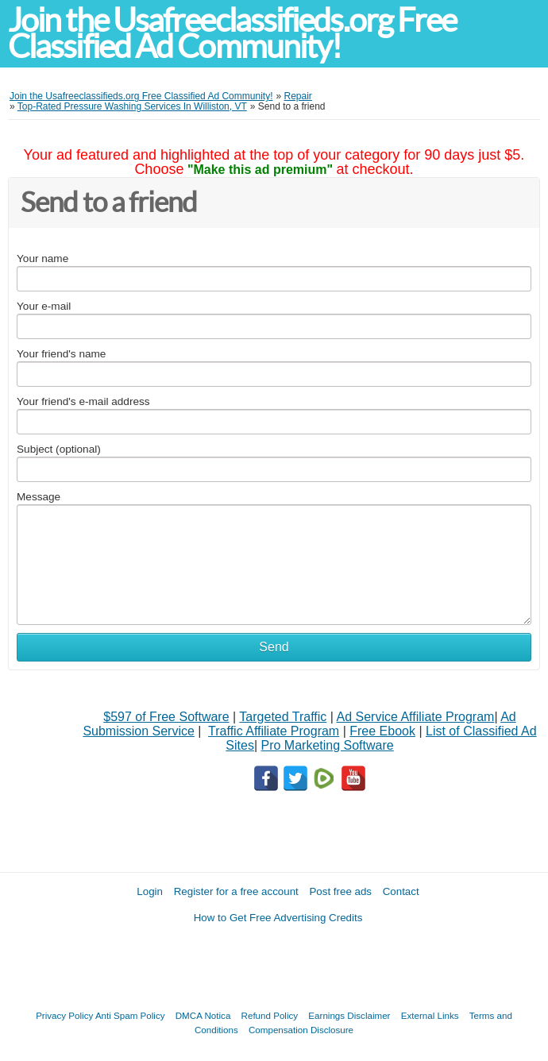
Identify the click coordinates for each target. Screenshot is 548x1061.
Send (273, 647)
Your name (42, 258)
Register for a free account (236, 891)
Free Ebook (382, 731)
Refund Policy (270, 1015)
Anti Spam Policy (130, 1015)
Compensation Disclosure (301, 1029)
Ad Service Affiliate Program (416, 716)
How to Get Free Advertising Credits (278, 918)
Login (150, 891)
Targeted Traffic (282, 716)
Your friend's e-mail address (83, 401)
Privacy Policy (64, 1015)
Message (38, 497)
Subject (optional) (59, 449)
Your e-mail (44, 306)
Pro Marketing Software (327, 745)
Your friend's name (61, 354)
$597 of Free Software (166, 716)
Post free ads (340, 891)
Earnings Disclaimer (349, 1015)
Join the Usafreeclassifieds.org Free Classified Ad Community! (232, 33)
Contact (401, 891)
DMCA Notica (203, 1015)
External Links (430, 1015)
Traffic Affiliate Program (273, 731)
